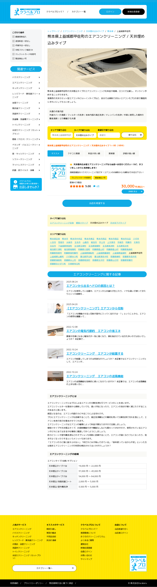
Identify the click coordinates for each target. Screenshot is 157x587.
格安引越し (51, 529)
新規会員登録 (134, 11)
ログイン (110, 11)
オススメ (55, 153)
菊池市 (94, 242)
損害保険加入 (21, 36)
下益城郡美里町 (65, 246)
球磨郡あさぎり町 (58, 263)
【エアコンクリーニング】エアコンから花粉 (96, 308)
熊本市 (65, 238)
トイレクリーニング (21, 125)
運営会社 (84, 544)
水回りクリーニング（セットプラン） (25, 132)
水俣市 (69, 242)
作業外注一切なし (22, 45)
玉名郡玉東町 (80, 246)
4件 (98, 186)
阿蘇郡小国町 (84, 249)
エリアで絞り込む (58, 130)
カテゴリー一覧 (79, 11)
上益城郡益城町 (119, 253)
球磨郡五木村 (98, 260)
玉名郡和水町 (123, 246)
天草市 (137, 242)
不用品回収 (51, 536)
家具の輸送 (51, 532)
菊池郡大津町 (56, 249)
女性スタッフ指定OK (24, 50)
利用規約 (14, 583)
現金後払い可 (21, 58)
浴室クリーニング (20, 103)
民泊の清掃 (51, 540)
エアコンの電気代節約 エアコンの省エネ (94, 331)
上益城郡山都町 (57, 256)
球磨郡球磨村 (127, 260)
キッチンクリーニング (22, 88)
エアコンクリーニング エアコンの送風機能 (96, 376)
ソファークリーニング (22, 160)
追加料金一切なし (22, 41)
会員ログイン (86, 551)
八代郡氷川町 (72, 256)
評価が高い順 (129, 153)
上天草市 (111, 242)
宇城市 (120, 242)
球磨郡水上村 (70, 260)
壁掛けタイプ (82, 223)
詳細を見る (132, 191)
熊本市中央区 (76, 238)
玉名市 (77, 242)
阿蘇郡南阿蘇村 (71, 253)
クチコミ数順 (74, 153)
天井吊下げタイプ (118, 223)
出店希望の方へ (121, 529)
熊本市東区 (89, 238)
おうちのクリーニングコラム (93, 536)
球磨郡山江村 (112, 260)
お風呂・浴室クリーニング (23, 544)
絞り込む (133, 134)
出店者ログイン (121, 532)
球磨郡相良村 (84, 260)
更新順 (112, 153)
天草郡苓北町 (74, 263)
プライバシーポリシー (34, 583)
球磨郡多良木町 (130, 256)
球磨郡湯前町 (56, 260)
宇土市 (102, 242)
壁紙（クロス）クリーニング (25, 140)
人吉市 (53, 242)
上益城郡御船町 (87, 253)
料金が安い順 (94, 153)
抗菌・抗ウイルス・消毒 (23, 171)
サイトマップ (86, 559)
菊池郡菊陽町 (70, 249)
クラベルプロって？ (55, 11)
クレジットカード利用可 (25, 54)
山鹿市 (86, 242)
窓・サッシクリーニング (23, 154)
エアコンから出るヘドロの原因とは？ (91, 286)
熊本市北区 (126, 238)
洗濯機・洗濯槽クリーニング (25, 119)
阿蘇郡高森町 (127, 249)
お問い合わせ (86, 555)
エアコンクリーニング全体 (62, 223)
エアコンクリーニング (22, 82)
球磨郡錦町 (115, 256)
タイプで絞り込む (82, 130)
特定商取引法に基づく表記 (61, 583)
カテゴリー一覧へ (44, 568)
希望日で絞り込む (106, 130)
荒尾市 (61, 242)
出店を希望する (97, 203)
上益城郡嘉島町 (103, 253)
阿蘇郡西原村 (56, 253)
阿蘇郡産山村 (98, 249)
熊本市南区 (114, 238)
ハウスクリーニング (21, 77)
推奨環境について (88, 532)
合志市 (53, 246)
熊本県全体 (55, 238)
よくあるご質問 (87, 540)
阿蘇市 (129, 242)
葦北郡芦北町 (86, 256)
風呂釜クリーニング (21, 108)
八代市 (136, 238)
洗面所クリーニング (21, 114)
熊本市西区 (102, 238)
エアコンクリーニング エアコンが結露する (96, 353)
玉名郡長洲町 (108, 246)
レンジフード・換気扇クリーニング (25, 95)
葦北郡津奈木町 (101, 256)
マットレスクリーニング (23, 165)
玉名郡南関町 (94, 246)
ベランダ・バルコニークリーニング (25, 147)
